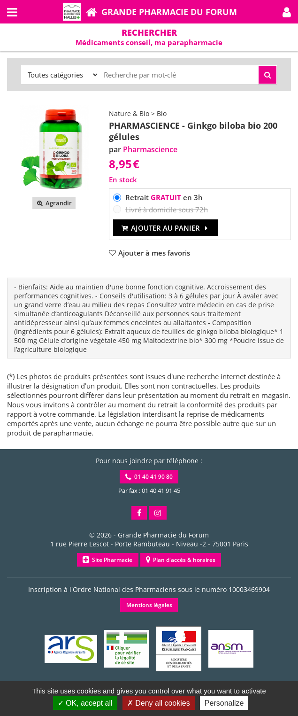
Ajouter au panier (165, 228)
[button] (287, 12)
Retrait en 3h (164, 197)
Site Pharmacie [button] (107, 560)
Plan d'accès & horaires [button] (180, 560)
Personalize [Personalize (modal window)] (224, 703)
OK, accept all (85, 703)
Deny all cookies (158, 703)
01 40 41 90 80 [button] (149, 477)
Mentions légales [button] (149, 605)
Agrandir (53, 203)
